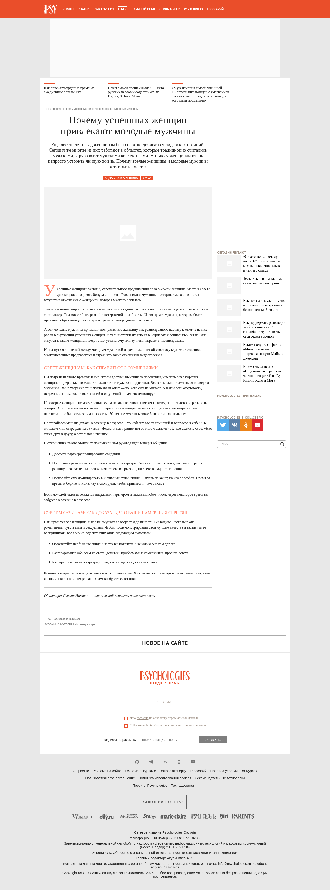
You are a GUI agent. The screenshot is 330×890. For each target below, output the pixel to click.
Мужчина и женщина (121, 179)
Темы (122, 9)
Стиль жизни (169, 9)
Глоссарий (215, 9)
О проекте (81, 771)
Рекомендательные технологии (220, 779)
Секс (147, 179)
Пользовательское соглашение (110, 779)
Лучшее (69, 9)
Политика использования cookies (164, 779)
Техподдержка (182, 786)
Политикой (140, 726)
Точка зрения (103, 9)
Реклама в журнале (140, 771)
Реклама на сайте (107, 771)
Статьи (84, 9)
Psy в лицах (193, 9)
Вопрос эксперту (173, 771)
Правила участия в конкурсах (233, 771)
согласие (142, 718)
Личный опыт (145, 9)
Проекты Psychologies (150, 786)
